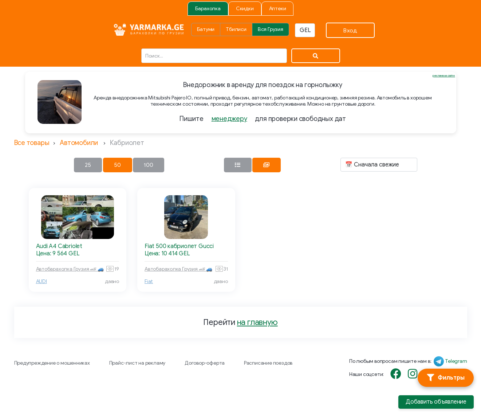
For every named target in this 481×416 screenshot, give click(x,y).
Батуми (206, 29)
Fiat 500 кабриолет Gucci (179, 246)
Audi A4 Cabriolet (59, 246)
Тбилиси (236, 29)
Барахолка (208, 8)
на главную (257, 322)
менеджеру (229, 119)
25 (88, 165)
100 (148, 165)
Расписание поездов (268, 363)
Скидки (245, 8)
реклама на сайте (444, 75)
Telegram (456, 361)
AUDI (41, 281)
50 (117, 165)
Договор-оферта (205, 363)
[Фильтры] (446, 378)
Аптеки (277, 8)
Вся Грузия (270, 29)
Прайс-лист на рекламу (137, 363)
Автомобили (79, 143)
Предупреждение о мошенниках (52, 363)
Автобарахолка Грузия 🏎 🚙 (70, 269)
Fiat (149, 281)
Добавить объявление (436, 401)
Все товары (32, 143)
